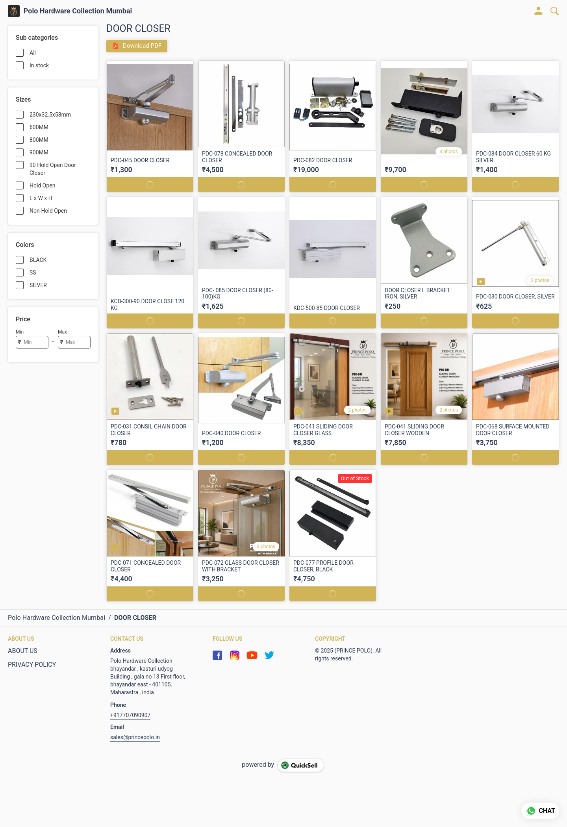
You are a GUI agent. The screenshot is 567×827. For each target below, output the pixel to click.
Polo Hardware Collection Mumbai (78, 11)
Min (20, 332)
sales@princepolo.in (135, 737)
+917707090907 (130, 715)
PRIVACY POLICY (32, 664)
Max (62, 332)
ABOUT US (22, 651)
